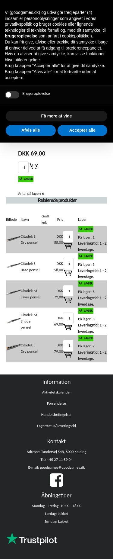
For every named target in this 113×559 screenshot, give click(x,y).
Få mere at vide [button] (56, 116)
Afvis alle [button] (30, 130)
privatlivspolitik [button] (18, 24)
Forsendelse (56, 403)
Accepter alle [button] (82, 130)
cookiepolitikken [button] (77, 36)
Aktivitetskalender (56, 392)
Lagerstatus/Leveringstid (56, 425)
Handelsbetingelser (56, 414)
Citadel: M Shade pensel (29, 321)
